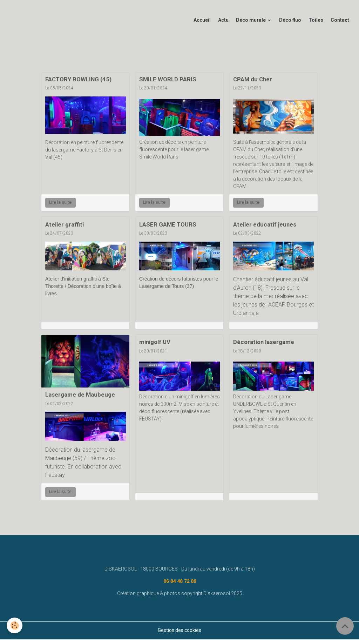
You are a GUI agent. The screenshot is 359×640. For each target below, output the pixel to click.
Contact (340, 20)
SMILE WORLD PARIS (167, 79)
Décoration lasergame (263, 342)
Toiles (316, 20)
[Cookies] (15, 625)
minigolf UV (154, 342)
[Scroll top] (345, 626)
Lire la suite (60, 203)
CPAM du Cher (252, 79)
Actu (223, 20)
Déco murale (251, 20)
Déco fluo (290, 20)
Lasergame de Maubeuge (80, 395)
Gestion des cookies (180, 631)
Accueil (202, 20)
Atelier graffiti (64, 225)
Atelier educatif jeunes (264, 225)
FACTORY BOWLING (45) (78, 79)
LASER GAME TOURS (167, 225)
